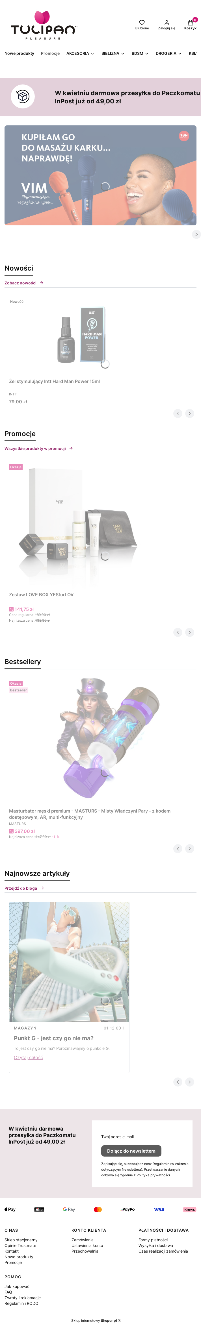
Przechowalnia (85, 1251)
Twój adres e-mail (117, 1136)
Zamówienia (83, 1239)
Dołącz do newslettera (131, 1151)
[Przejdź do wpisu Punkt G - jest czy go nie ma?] (69, 962)
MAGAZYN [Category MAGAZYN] (25, 1028)
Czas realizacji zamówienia (163, 1251)
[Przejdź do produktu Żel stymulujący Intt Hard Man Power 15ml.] (79, 336)
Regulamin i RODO (21, 1303)
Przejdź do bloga (24, 888)
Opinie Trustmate (20, 1245)
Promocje (13, 1262)
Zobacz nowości (24, 282)
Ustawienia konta (87, 1245)
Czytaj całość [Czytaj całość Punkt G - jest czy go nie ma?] (28, 1057)
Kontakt (12, 1251)
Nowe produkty (19, 1256)
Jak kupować (17, 1286)
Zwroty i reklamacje (23, 1297)
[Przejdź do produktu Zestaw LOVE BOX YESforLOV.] (79, 525)
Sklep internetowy (94, 1320)
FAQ (8, 1292)
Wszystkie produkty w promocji (39, 448)
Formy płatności (153, 1239)
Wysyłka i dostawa (156, 1245)
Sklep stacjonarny (21, 1239)
